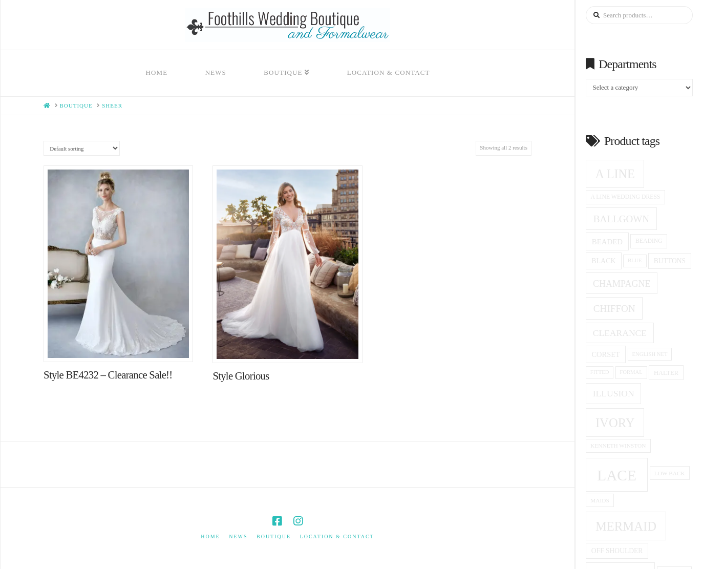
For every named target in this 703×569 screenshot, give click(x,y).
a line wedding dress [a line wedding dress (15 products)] (626, 197)
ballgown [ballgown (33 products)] (621, 219)
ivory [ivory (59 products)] (615, 423)
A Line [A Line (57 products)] (615, 174)
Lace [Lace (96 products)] (616, 475)
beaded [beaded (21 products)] (607, 242)
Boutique (274, 536)
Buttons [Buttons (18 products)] (670, 261)
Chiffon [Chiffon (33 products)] (614, 308)
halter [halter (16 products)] (666, 372)
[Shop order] (82, 148)
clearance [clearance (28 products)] (620, 333)
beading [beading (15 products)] (649, 241)
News (238, 536)
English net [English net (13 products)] (650, 354)
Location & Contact (337, 536)
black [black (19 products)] (603, 261)
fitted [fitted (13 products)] (599, 372)
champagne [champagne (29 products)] (621, 284)
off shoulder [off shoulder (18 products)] (617, 551)
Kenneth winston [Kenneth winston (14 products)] (618, 445)
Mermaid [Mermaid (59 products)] (625, 526)
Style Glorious (240, 376)
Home (210, 536)
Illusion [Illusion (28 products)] (613, 393)
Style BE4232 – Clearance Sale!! (108, 375)
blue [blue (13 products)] (635, 260)
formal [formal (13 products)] (631, 372)
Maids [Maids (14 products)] (599, 500)
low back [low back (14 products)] (669, 473)
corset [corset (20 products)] (605, 354)
